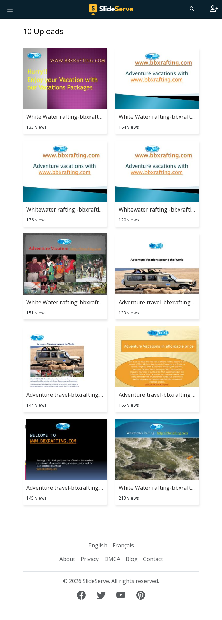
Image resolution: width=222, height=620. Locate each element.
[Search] (191, 8)
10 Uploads (43, 31)
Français (123, 545)
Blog (132, 559)
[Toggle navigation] (9, 9)
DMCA (112, 559)
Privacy (90, 559)
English (97, 545)
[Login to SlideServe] (214, 9)
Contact (153, 559)
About (67, 559)
